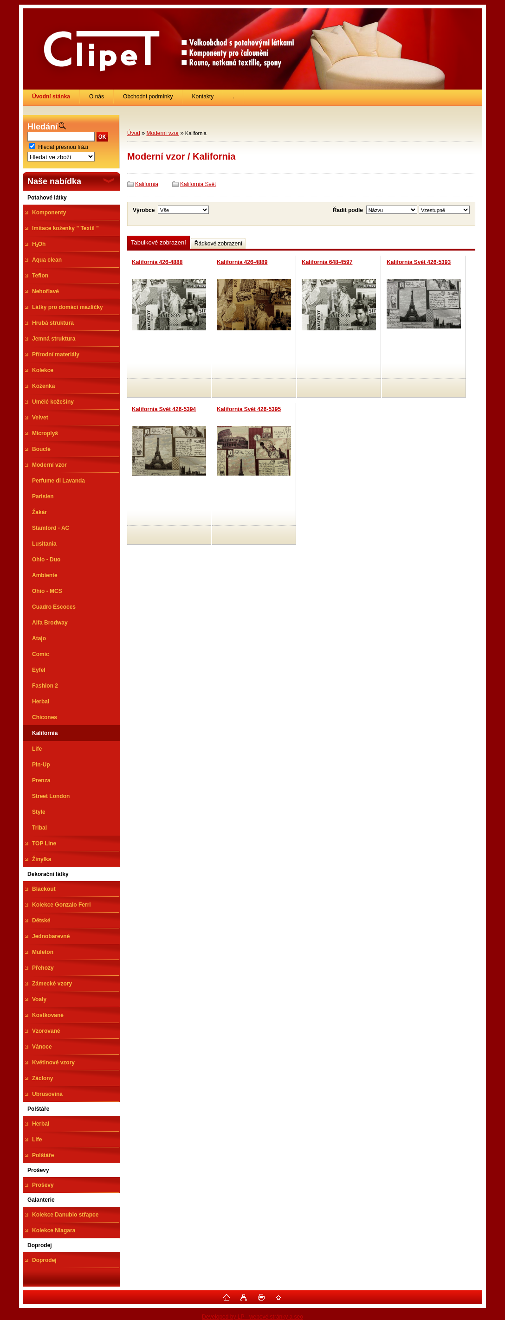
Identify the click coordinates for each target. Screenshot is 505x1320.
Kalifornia (146, 184)
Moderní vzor (162, 133)
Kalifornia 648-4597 (327, 262)
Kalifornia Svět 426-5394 (164, 409)
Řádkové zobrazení (218, 243)
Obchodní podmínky (148, 96)
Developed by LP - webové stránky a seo (252, 1317)
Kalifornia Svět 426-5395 (249, 409)
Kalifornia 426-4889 (242, 262)
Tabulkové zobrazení (158, 242)
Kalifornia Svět (198, 184)
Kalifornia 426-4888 (157, 262)
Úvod (133, 133)
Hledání (42, 126)
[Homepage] (51, 96)
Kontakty (203, 96)
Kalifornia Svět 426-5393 (419, 262)
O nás (96, 96)
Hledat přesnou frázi (63, 147)
